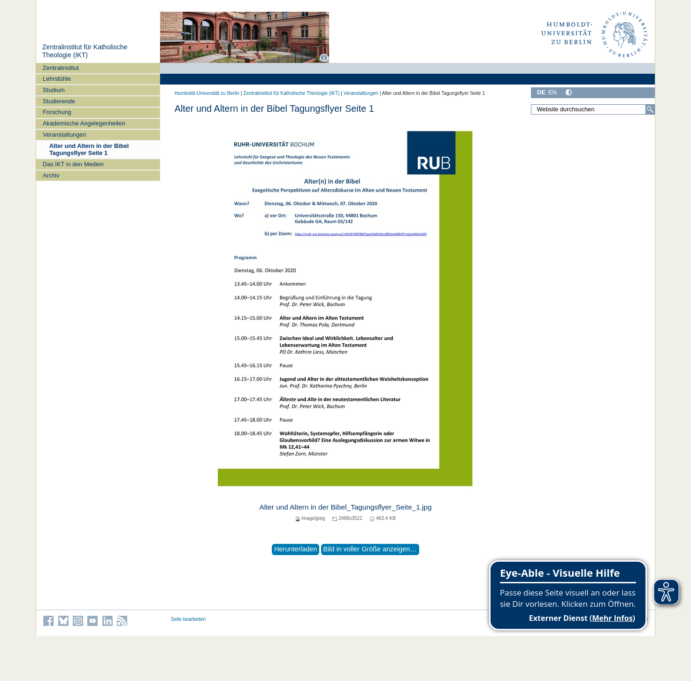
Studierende (59, 101)
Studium (54, 89)
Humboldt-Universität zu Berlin (207, 93)
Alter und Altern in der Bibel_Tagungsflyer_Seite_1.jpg (345, 507)
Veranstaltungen (64, 134)
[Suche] (650, 109)
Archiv (51, 175)
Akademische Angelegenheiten (84, 123)
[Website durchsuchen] (593, 109)
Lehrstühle (57, 78)
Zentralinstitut (61, 67)
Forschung (57, 112)
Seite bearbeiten (188, 619)
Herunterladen (295, 549)
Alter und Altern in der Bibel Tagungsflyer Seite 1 (89, 149)
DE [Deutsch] (541, 92)
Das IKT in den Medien (73, 164)
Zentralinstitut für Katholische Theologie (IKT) (85, 51)
